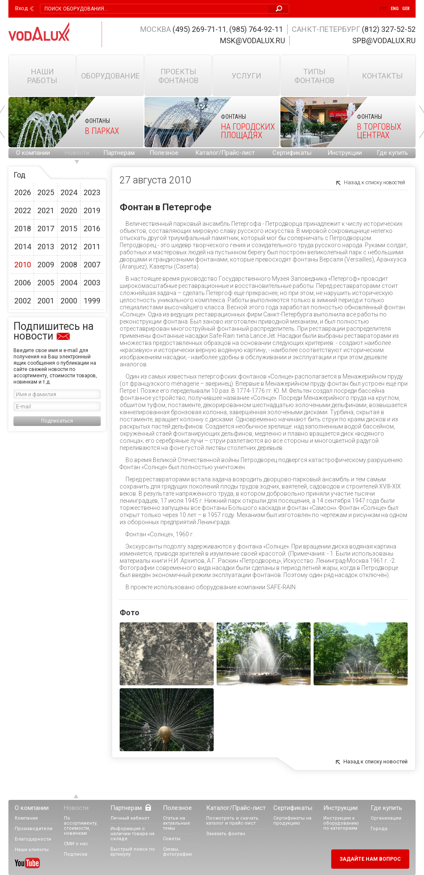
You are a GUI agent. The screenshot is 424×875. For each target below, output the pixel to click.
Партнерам (119, 153)
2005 (45, 282)
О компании (33, 153)
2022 (22, 210)
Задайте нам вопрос (370, 859)
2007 (92, 264)
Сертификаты (291, 153)
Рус (383, 8)
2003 (92, 282)
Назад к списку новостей (374, 182)
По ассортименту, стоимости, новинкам (81, 825)
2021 (45, 210)
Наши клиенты (32, 849)
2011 (92, 246)
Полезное (163, 153)
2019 (92, 210)
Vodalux (39, 31)
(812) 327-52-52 (389, 29)
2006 (22, 282)
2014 (22, 246)
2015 (68, 228)
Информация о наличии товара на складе (132, 833)
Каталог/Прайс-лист (225, 153)
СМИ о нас (76, 843)
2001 (45, 300)
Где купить (392, 153)
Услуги (246, 75)
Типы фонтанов (314, 76)
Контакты (382, 75)
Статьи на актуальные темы (176, 823)
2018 (22, 228)
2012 (68, 246)
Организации (386, 818)
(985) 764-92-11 (256, 29)
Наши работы (42, 76)
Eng (395, 8)
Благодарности (33, 839)
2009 (45, 264)
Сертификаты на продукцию (292, 820)
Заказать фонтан (225, 833)
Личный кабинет (129, 818)
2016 (92, 228)
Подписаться (57, 421)
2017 (45, 228)
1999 (92, 300)
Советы (172, 838)
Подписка (75, 854)
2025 (45, 192)
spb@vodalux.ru (384, 40)
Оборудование (110, 75)
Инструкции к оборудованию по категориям (341, 823)
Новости (77, 153)
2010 (22, 264)
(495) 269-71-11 (199, 29)
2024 (68, 192)
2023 (92, 192)
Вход (21, 8)
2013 (45, 246)
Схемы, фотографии (177, 851)
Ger (406, 8)
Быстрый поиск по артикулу (132, 851)
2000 (68, 300)
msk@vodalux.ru (252, 40)
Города (379, 828)
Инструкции (344, 153)
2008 (68, 264)
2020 (68, 210)
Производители (33, 828)
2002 (22, 300)
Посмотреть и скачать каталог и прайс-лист (232, 820)
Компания (26, 818)
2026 (22, 192)
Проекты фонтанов (178, 76)
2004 (68, 282)
